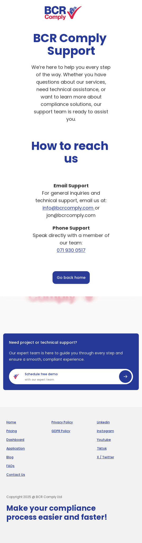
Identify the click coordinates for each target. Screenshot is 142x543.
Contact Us (15, 475)
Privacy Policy (62, 422)
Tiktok (102, 448)
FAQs (10, 466)
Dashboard (15, 440)
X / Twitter (105, 457)
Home (11, 422)
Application (15, 448)
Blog (9, 457)
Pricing (11, 431)
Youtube (104, 440)
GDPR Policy (60, 431)
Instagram (105, 431)
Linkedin (103, 422)
